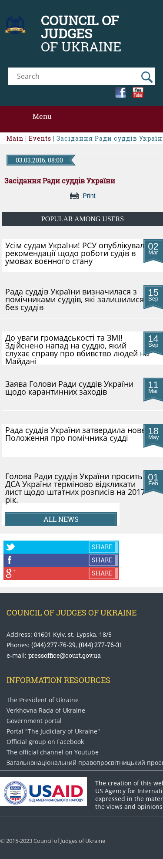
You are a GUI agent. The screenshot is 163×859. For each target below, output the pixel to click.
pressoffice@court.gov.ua (64, 655)
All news (61, 519)
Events (40, 138)
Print (89, 195)
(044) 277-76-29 (53, 645)
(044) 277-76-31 (100, 645)
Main (15, 138)
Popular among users (82, 219)
